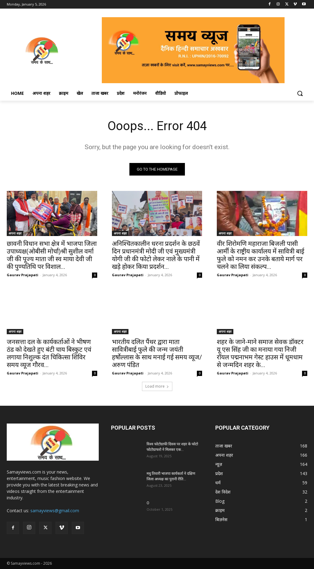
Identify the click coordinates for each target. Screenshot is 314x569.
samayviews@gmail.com (54, 510)
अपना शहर (15, 233)
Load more (157, 386)
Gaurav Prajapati (22, 275)
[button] (300, 93)
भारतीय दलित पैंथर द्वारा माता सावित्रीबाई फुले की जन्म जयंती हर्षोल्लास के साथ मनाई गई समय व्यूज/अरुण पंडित (157, 353)
